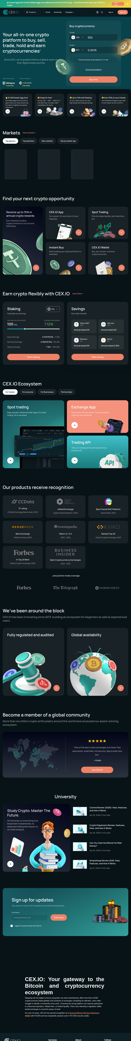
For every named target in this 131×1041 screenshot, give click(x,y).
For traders (10, 392)
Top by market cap (68, 141)
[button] (53, 309)
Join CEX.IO (97, 769)
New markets (47, 141)
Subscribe (59, 917)
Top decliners (28, 141)
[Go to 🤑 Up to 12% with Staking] (72, 111)
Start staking (33, 357)
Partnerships (66, 392)
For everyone (27, 392)
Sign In (110, 12)
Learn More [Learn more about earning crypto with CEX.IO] (77, 293)
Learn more (116, 4)
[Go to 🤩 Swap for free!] (40, 111)
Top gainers (10, 141)
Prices (48, 12)
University (58, 12)
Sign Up (123, 12)
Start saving (97, 357)
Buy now (93, 79)
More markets (30, 132)
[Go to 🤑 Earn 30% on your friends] (104, 111)
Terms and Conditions (93, 70)
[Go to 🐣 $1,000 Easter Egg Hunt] (7, 111)
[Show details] (36, 268)
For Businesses (47, 392)
